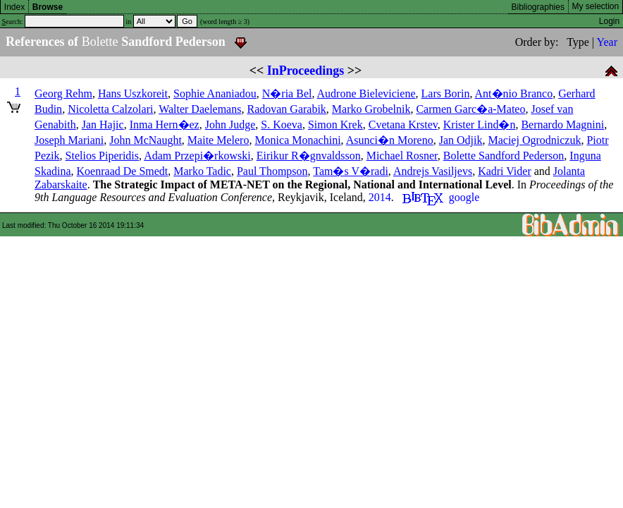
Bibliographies (538, 7)
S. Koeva (281, 125)
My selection (595, 6)
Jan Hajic (103, 125)
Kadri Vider (504, 171)
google (464, 197)
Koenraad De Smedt (122, 171)
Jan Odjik (461, 140)
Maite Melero (218, 140)
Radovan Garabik (286, 109)
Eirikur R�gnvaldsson (309, 156)
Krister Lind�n (479, 125)
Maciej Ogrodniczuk (534, 140)
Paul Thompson (272, 171)
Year (607, 42)
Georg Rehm (63, 93)
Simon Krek (335, 125)
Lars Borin (445, 93)
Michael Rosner (402, 156)
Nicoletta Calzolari (110, 109)
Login (609, 21)
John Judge (230, 125)
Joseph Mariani (69, 140)
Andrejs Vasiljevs (432, 171)
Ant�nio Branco (514, 93)
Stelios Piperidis (102, 156)
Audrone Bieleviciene (366, 93)
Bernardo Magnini (562, 125)
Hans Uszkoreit (133, 93)
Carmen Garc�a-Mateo (470, 109)
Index (14, 7)
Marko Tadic (202, 171)
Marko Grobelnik (371, 109)
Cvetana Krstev (403, 125)
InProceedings (306, 71)
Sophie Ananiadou (215, 93)
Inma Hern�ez (164, 125)
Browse (47, 7)
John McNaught (145, 140)
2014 (380, 197)
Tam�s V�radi (350, 171)
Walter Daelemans (200, 109)
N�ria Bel (287, 93)
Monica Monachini (297, 140)
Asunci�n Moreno (389, 140)
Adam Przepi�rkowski (197, 156)
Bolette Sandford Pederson (504, 156)
